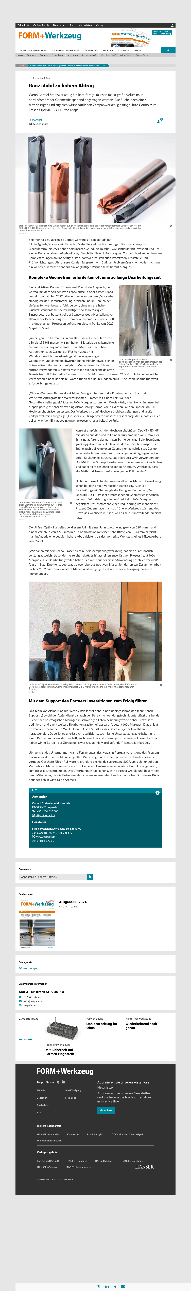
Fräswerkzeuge (28, 1054)
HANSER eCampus (47, 1263)
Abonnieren (106, 1195)
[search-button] (168, 50)
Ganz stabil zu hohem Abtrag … (57, 963)
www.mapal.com (43, 923)
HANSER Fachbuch (77, 1257)
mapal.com (30, 1091)
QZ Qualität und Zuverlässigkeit (128, 1230)
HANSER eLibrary (104, 1257)
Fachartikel (35, 122)
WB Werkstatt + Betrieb (49, 1237)
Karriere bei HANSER (48, 1257)
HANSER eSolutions (132, 1257)
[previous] (20, 1127)
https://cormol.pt (43, 901)
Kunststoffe (73, 1230)
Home (21, 66)
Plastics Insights (95, 1230)
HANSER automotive (48, 1230)
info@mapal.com (33, 1087)
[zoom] (170, 229)
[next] (30, 1127)
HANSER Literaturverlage (78, 1263)
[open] (158, 124)
